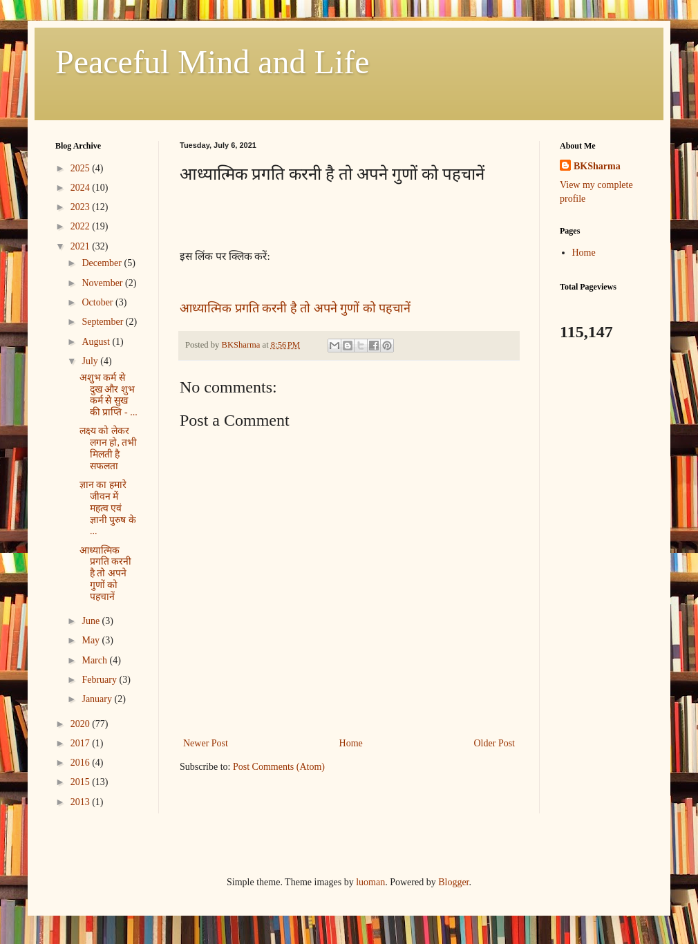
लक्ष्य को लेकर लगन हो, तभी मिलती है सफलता (108, 448)
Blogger (453, 882)
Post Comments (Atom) (279, 767)
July (91, 361)
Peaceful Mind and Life (212, 62)
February (100, 679)
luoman (370, 882)
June (92, 621)
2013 (81, 802)
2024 (81, 187)
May (92, 640)
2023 (81, 207)
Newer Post (205, 743)
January (98, 699)
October (98, 302)
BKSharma (597, 166)
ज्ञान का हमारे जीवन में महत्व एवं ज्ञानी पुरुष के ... (107, 508)
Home (351, 743)
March (95, 660)
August (97, 342)
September (103, 322)
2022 (81, 226)
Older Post (495, 743)
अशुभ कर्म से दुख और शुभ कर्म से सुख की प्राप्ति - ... (108, 394)
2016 (81, 762)
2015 (81, 782)
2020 (81, 724)
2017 (81, 743)
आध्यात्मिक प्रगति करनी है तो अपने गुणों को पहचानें (295, 308)
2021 (81, 246)
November (103, 283)
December (103, 263)
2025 (81, 168)
